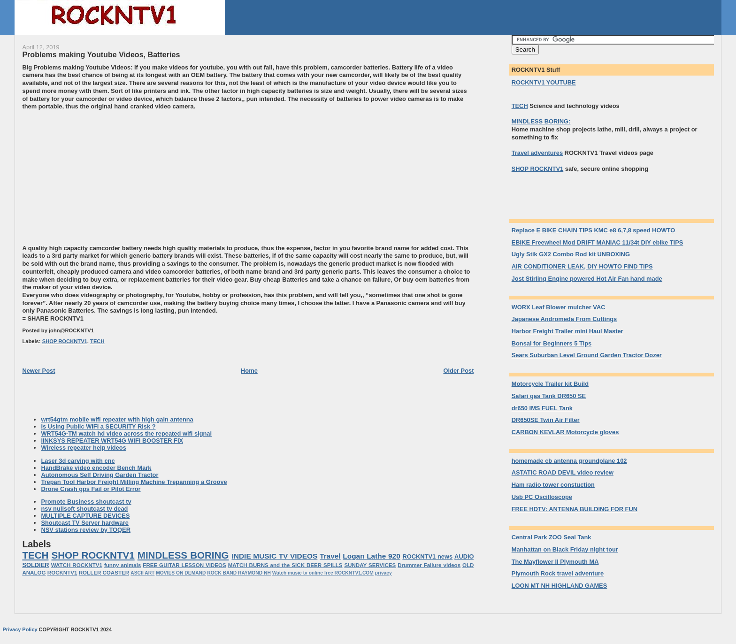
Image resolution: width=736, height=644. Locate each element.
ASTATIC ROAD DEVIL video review (562, 472)
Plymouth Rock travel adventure (558, 573)
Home (249, 370)
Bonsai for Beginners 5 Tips (552, 343)
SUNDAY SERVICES (370, 565)
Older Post (458, 370)
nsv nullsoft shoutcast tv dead (84, 508)
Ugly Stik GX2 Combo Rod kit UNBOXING (571, 254)
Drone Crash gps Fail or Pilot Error (90, 488)
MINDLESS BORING (183, 555)
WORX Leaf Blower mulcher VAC (559, 307)
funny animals (122, 565)
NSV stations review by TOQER (85, 529)
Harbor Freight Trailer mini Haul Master (567, 331)
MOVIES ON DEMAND (181, 572)
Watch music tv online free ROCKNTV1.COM (323, 572)
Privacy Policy (19, 629)
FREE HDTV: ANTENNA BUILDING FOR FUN (574, 509)
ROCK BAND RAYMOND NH (239, 572)
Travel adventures (537, 152)
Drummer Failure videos (429, 565)
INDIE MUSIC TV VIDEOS (275, 556)
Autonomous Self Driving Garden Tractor (99, 474)
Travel (330, 556)
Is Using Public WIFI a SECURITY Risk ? (98, 426)
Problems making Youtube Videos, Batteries (101, 54)
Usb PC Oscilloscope (542, 496)
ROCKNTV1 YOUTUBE (544, 82)
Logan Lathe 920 (371, 556)
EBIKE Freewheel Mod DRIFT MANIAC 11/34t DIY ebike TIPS (597, 242)
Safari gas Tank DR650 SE (549, 395)
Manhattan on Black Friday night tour (565, 549)
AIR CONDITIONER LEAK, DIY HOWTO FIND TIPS (582, 266)
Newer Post (38, 370)
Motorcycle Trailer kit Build (550, 383)
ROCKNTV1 (62, 572)
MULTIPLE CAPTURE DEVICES (85, 515)
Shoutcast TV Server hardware (85, 522)
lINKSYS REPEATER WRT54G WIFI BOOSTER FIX (112, 440)
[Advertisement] (101, 176)
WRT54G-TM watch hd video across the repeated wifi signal (126, 433)
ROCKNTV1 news (427, 556)
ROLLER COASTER (104, 572)
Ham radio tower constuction (553, 484)
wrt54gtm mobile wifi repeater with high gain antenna (117, 419)
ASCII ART (142, 572)
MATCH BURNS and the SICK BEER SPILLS (285, 565)
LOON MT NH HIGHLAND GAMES (559, 585)
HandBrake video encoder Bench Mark (96, 467)
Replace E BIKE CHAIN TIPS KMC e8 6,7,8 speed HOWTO (593, 230)
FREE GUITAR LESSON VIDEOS (184, 565)
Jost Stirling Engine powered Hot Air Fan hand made (587, 278)
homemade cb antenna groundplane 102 (569, 460)
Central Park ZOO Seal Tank (551, 537)
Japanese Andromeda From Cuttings (564, 318)
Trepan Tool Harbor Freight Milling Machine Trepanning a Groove (134, 481)
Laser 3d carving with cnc (78, 460)
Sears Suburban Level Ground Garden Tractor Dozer (587, 355)
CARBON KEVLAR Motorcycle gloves (565, 432)
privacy (383, 572)
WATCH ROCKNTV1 (76, 565)
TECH (97, 341)
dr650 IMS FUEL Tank (542, 408)
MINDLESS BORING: (541, 121)
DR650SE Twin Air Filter (546, 419)
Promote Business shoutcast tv (86, 501)
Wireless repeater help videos (83, 447)
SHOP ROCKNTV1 (64, 341)
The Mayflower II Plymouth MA (555, 561)
